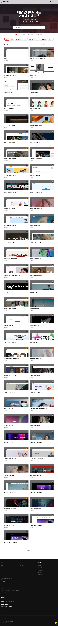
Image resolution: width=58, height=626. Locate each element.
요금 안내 (21, 565)
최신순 (44, 44)
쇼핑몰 (25, 39)
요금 (21, 562)
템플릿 (2, 562)
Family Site (4, 614)
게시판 (12, 39)
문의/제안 (40, 572)
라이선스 (17, 619)
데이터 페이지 (40, 34)
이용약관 (2, 619)
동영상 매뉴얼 (40, 567)
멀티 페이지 (31, 34)
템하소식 (40, 574)
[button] (16, 52)
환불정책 (23, 619)
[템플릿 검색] (29, 27)
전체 (15, 34)
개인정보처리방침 (10, 619)
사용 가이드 (40, 565)
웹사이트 (50, 39)
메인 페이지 (18, 39)
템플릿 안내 (3, 565)
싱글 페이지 (22, 34)
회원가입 (31, 39)
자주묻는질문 (40, 570)
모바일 (37, 39)
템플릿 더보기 (30, 550)
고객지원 (40, 562)
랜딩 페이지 (43, 39)
